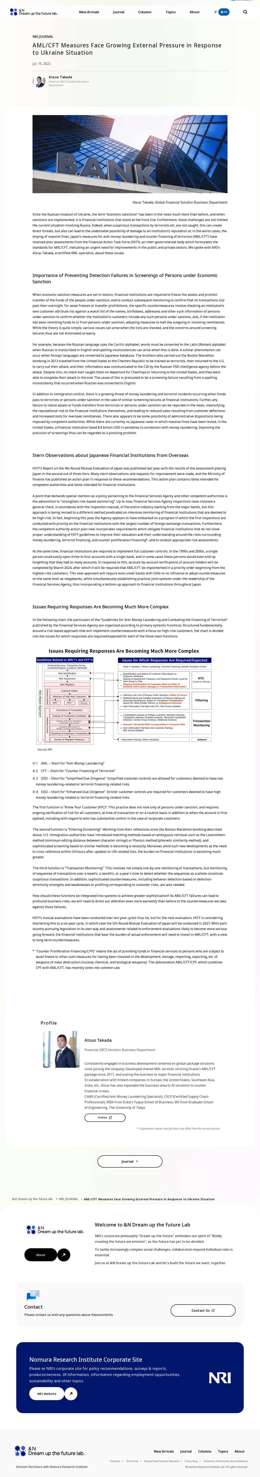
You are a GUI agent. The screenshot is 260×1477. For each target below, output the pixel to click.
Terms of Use (132, 1461)
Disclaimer (115, 1461)
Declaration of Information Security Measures (226, 1461)
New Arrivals (89, 16)
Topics (171, 16)
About (195, 16)
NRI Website (243, 3)
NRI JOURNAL (68, 1199)
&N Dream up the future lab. (32, 1199)
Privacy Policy (191, 1461)
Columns (145, 16)
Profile (102, 1117)
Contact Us (201, 1310)
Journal (118, 16)
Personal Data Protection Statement (161, 1461)
